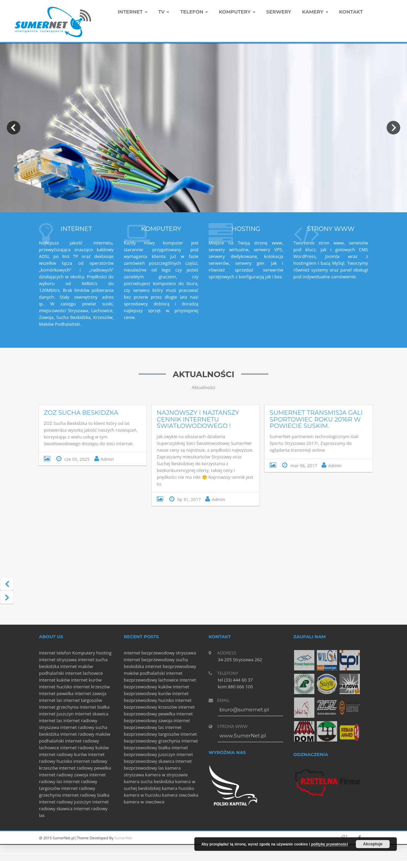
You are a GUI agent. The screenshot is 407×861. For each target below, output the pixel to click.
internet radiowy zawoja (63, 775)
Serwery (278, 12)
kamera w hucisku (142, 795)
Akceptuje (372, 844)
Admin (107, 459)
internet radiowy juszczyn (65, 802)
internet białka (95, 707)
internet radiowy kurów (63, 754)
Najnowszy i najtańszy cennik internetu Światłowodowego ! (198, 419)
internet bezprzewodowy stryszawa (160, 653)
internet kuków (54, 680)
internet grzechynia (59, 707)
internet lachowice (84, 673)
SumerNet (123, 837)
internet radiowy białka (85, 795)
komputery (237, 12)
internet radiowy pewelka (85, 768)
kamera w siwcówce (144, 802)
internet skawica (92, 714)
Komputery (83, 653)
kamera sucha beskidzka (149, 781)
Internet (133, 12)
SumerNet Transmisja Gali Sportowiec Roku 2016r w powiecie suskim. (316, 419)
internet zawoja (90, 693)
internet (47, 653)
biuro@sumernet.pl (244, 709)
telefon (64, 653)
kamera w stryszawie (166, 775)
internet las (50, 700)
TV (164, 12)
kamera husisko (178, 788)
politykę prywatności (329, 844)
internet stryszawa (58, 659)
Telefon (194, 12)
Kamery (315, 12)
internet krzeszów (91, 687)
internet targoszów (82, 700)
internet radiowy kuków (84, 748)
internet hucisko (55, 687)
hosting (104, 653)
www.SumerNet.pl (242, 735)
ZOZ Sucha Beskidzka (81, 412)
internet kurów (86, 680)
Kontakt (351, 12)
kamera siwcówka (180, 795)
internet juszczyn (56, 714)
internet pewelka (56, 693)
